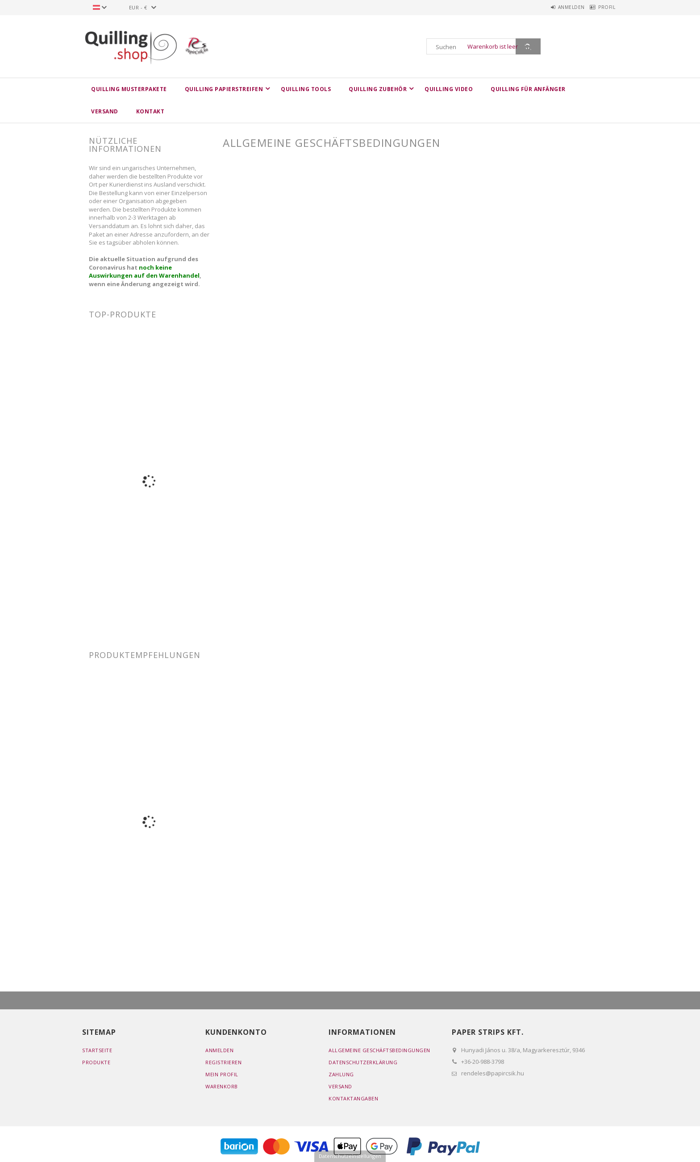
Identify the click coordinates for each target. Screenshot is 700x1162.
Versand (104, 111)
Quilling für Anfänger (528, 89)
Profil (602, 7)
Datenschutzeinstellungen (350, 1156)
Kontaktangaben (353, 1098)
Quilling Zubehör (378, 89)
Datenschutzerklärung (363, 1062)
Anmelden (559, 7)
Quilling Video (449, 89)
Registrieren (223, 1062)
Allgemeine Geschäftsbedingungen (379, 1050)
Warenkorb (221, 1086)
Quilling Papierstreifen (224, 89)
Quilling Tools (306, 89)
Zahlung (341, 1074)
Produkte (96, 1062)
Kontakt (150, 111)
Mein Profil (221, 1074)
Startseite (97, 1050)
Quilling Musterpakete (129, 89)
